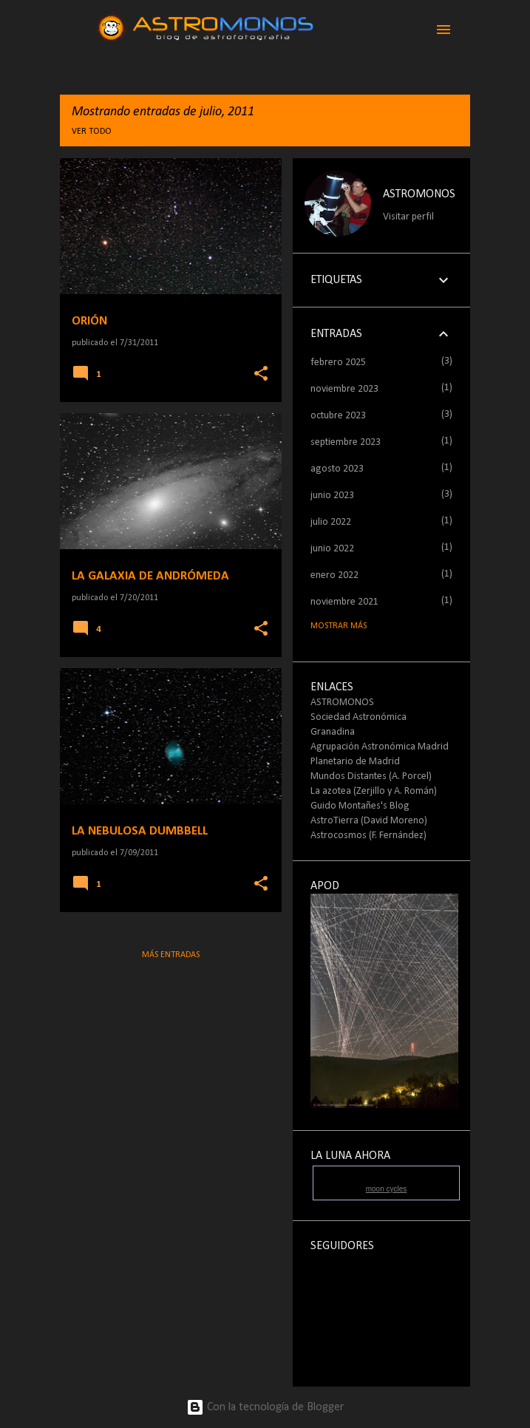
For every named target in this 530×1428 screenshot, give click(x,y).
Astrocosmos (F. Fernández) (368, 835)
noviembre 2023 (344, 389)
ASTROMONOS (419, 194)
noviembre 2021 (344, 602)
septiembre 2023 (345, 442)
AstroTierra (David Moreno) (368, 820)
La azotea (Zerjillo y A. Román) (373, 791)
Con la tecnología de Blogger (265, 1407)
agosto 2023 (337, 469)
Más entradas (171, 955)
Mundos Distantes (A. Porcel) (371, 776)
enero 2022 (334, 575)
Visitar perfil (408, 216)
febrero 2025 (338, 362)
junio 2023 (332, 495)
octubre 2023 (338, 415)
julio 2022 (330, 522)
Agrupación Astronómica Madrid (379, 746)
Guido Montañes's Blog (360, 806)
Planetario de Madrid (355, 761)
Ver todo (92, 131)
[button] (261, 374)
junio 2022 (332, 548)
